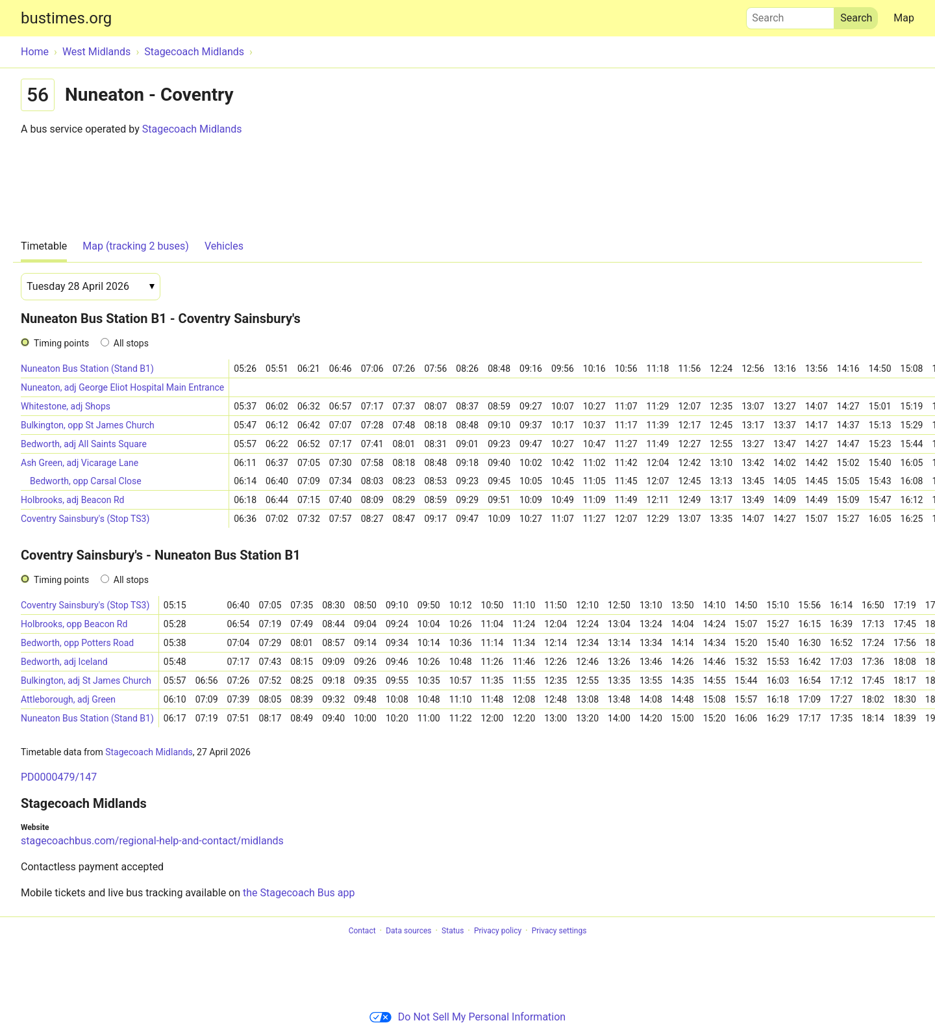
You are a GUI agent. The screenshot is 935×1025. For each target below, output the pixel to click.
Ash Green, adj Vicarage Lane (79, 463)
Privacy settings (559, 930)
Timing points (61, 343)
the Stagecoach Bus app (299, 893)
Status (453, 930)
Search (790, 15)
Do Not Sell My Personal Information (467, 1017)
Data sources (408, 930)
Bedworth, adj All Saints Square (84, 444)
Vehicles (224, 246)
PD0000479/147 (59, 777)
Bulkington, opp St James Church (88, 425)
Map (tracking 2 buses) (135, 246)
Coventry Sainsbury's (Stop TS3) (85, 518)
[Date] (90, 286)
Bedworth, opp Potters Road (77, 643)
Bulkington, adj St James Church (86, 680)
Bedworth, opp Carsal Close (86, 481)
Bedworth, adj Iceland (64, 661)
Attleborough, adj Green (68, 699)
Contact (362, 930)
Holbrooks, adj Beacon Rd (73, 500)
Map (903, 18)
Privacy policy (497, 930)
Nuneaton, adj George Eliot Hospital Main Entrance (122, 387)
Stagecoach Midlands (192, 129)
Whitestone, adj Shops (65, 406)
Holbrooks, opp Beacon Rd (74, 624)
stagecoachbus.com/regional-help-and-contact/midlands (152, 841)
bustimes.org (66, 18)
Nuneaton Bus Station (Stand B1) (87, 368)
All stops (131, 343)
